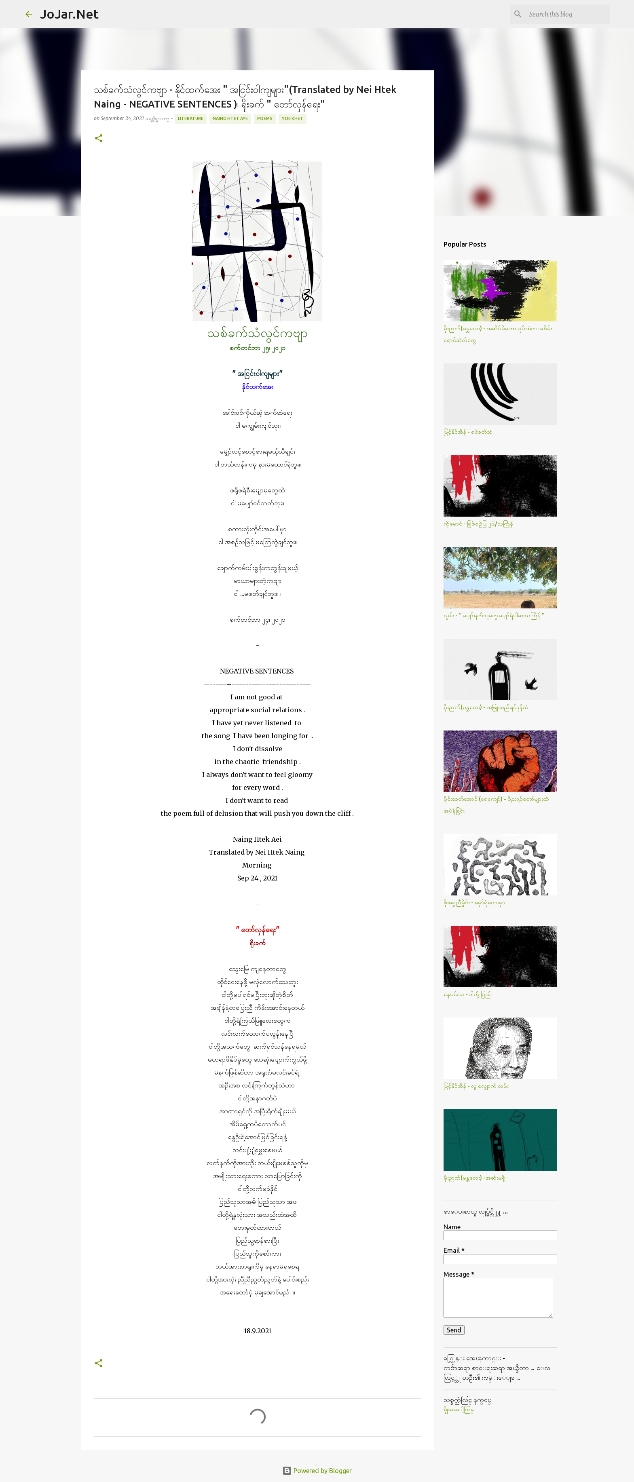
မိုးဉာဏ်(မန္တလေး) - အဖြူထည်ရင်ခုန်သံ (486, 707)
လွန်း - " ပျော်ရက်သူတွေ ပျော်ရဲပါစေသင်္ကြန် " (494, 615)
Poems (265, 118)
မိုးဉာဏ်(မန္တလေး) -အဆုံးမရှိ (474, 1177)
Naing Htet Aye (230, 118)
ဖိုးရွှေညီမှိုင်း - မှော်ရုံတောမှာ (474, 902)
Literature (190, 118)
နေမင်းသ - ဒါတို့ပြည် (467, 994)
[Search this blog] (567, 14)
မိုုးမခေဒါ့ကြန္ (459, 1409)
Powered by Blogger (317, 1470)
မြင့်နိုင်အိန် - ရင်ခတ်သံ (468, 432)
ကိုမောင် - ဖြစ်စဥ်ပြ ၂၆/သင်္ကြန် (478, 523)
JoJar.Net (69, 13)
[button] (99, 138)
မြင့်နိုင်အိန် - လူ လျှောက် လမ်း (476, 1086)
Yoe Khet (292, 118)
